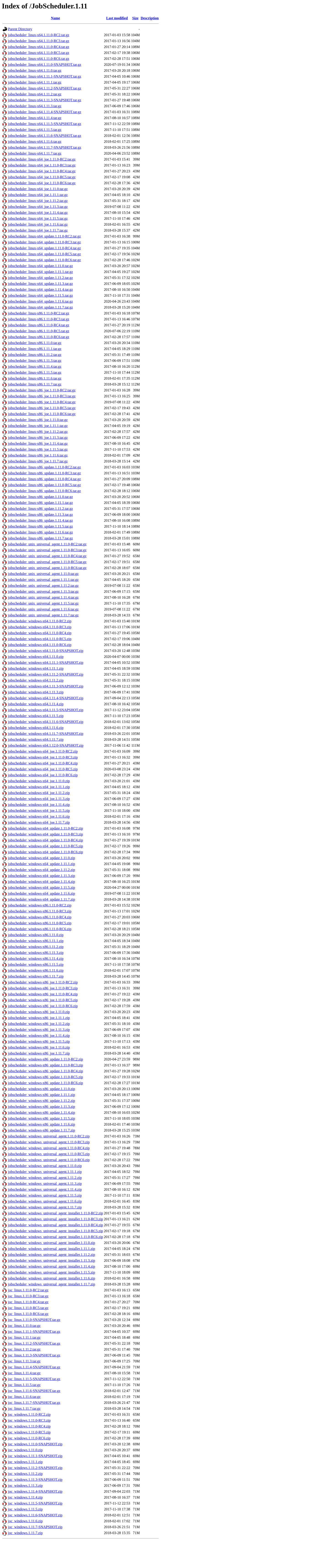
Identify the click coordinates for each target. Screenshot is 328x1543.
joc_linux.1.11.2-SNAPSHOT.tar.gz (34, 1343)
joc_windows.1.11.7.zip (25, 1533)
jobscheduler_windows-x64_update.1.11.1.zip (41, 864)
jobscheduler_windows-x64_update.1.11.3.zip (41, 876)
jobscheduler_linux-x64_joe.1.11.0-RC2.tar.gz (42, 159)
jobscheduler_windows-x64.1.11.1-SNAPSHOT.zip (45, 662)
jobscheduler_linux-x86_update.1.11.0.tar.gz (40, 497)
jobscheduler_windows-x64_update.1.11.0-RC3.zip (45, 834)
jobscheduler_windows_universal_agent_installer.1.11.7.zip (51, 1284)
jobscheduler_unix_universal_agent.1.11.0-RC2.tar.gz (47, 544)
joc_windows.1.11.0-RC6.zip (29, 1438)
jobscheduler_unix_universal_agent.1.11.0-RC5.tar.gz (47, 562)
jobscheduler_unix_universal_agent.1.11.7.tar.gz (43, 615)
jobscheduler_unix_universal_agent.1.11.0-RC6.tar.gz (47, 568)
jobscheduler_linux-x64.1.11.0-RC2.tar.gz (38, 35)
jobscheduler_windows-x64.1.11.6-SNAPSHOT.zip (45, 722)
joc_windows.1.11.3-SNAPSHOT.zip (35, 1480)
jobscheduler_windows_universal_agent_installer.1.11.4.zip (51, 1266)
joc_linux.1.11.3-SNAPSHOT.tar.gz (34, 1355)
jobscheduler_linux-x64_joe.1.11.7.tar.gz (38, 230)
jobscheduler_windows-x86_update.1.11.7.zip (41, 1130)
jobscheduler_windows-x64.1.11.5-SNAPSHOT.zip (45, 710)
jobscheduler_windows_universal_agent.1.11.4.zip (45, 1189)
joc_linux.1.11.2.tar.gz (24, 1349)
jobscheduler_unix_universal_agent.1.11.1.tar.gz (43, 580)
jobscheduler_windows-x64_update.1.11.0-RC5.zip (45, 846)
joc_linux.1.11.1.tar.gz (24, 1337)
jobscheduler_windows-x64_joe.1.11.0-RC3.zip (43, 757)
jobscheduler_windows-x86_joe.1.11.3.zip (39, 1030)
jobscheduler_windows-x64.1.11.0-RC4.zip (39, 633)
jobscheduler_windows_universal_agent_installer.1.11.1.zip (51, 1249)
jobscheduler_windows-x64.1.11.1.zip (36, 668)
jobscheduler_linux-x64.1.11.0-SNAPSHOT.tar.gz (44, 64)
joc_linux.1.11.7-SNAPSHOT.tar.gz (34, 1403)
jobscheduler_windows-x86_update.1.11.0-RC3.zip (45, 1065)
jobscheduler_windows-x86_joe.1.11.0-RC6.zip (43, 1006)
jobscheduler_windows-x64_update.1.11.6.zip (41, 893)
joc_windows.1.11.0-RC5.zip (29, 1432)
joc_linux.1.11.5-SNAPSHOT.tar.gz (34, 1379)
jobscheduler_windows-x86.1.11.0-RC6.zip (39, 929)
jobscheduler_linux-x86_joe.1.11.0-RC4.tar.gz (42, 402)
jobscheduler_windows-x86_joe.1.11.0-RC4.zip (43, 994)
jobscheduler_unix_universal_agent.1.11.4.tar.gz (43, 597)
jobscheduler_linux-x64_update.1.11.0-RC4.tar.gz (44, 248)
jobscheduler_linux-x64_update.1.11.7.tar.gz (40, 307)
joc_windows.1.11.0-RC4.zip (29, 1426)
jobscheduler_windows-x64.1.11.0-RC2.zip (39, 621)
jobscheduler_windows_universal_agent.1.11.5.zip (45, 1195)
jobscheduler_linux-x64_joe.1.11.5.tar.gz (38, 218)
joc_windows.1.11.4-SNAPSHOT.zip (35, 1491)
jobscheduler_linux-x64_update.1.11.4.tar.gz (40, 289)
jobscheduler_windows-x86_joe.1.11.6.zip (39, 1047)
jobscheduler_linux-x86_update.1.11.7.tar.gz (40, 538)
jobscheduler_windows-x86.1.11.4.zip (36, 959)
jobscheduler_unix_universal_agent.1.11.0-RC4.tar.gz (47, 556)
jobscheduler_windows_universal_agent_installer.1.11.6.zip (51, 1278)
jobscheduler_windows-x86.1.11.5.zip (36, 964)
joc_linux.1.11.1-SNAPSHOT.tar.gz (34, 1332)
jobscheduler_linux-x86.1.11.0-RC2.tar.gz (38, 313)
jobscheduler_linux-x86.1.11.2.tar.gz (34, 355)
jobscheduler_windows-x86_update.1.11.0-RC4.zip (45, 1071)
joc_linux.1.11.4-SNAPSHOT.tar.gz (34, 1367)
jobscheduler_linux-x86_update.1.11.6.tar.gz (40, 532)
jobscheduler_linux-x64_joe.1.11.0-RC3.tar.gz (42, 165)
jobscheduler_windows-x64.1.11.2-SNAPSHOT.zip (45, 674)
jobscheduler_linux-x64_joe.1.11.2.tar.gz (38, 201)
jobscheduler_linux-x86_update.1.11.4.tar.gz (40, 520)
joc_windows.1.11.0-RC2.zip (29, 1414)
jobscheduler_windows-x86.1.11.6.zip (36, 970)
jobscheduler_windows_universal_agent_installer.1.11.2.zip (51, 1255)
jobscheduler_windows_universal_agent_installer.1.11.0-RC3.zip (55, 1219)
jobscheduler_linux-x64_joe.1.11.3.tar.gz (38, 207)
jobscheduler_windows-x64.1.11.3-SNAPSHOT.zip (45, 686)
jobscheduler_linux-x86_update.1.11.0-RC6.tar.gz (44, 491)
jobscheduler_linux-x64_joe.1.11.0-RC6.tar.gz (42, 183)
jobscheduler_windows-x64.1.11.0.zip (36, 657)
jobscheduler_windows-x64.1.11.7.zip (36, 739)
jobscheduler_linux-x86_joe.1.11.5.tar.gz (38, 449)
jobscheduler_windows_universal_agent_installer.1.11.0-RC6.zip (55, 1237)
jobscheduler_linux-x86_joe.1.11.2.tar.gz (38, 432)
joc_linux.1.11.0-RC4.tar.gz (28, 1302)
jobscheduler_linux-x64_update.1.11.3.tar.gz (40, 284)
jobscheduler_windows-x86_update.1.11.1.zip (41, 1095)
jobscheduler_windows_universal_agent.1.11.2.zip (45, 1178)
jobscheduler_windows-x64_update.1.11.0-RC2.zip (45, 828)
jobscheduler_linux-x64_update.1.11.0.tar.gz (40, 266)
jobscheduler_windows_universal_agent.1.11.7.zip (45, 1207)
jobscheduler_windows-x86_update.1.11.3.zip (41, 1107)
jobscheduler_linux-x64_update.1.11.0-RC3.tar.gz (44, 242)
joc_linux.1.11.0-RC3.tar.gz (28, 1296)
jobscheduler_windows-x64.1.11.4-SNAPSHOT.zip (45, 698)
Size (135, 18)
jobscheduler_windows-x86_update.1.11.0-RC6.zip (45, 1083)
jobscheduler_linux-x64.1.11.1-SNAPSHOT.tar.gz (44, 76)
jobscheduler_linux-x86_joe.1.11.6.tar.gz (38, 455)
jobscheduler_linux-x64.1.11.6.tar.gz (34, 141)
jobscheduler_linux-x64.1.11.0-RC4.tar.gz (38, 47)
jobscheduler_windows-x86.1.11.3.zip (36, 953)
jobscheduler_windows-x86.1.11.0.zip (36, 935)
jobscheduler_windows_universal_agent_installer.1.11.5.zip (51, 1272)
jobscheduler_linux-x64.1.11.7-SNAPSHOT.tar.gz (44, 147)
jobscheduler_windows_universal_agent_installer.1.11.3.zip (51, 1260)
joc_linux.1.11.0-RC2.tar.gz (28, 1290)
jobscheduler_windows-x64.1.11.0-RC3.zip (39, 627)
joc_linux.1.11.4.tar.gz (24, 1373)
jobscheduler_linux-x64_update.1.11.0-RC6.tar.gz (44, 260)
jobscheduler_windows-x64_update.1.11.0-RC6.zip (45, 852)
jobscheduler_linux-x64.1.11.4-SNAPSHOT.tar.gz (44, 112)
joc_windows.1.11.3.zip (25, 1485)
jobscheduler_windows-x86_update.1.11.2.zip (41, 1101)
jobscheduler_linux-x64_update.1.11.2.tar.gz (40, 278)
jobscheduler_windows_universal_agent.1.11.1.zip (45, 1172)
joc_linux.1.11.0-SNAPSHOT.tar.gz (34, 1320)
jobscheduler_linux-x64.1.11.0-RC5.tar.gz (38, 53)
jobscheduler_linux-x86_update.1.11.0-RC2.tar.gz (44, 467)
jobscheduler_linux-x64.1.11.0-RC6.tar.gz (38, 59)
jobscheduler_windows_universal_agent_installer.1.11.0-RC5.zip (55, 1231)
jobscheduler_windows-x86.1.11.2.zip (36, 947)
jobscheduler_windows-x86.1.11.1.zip (36, 941)
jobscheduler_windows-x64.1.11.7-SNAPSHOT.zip (45, 734)
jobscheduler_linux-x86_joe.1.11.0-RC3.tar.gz (42, 396)
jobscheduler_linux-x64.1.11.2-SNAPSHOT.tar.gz (44, 88)
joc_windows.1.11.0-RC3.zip (29, 1420)
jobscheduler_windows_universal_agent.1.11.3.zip (45, 1183)
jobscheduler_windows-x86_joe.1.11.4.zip (39, 1035)
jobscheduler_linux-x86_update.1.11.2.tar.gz (40, 509)
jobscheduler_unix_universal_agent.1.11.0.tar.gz (43, 574)
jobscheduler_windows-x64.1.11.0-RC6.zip (39, 645)
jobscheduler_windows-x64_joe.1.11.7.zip (39, 822)
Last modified (117, 18)
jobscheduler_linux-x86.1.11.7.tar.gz (34, 384)
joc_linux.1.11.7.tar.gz (24, 1408)
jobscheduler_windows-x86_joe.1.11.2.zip (39, 1024)
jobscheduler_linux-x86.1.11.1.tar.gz (34, 349)
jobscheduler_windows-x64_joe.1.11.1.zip (39, 787)
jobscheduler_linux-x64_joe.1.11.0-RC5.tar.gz (42, 177)
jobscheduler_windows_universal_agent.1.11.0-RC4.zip (49, 1148)
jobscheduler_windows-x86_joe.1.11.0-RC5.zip (43, 1000)
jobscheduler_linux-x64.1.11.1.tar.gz (34, 82)
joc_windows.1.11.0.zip (25, 1450)
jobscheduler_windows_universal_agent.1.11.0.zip (45, 1166)
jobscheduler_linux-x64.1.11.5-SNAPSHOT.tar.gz (44, 124)
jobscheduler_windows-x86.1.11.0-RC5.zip (39, 923)
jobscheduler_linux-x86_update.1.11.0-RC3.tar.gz (44, 473)
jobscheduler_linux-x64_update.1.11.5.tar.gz (40, 295)
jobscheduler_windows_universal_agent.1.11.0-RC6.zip (49, 1160)
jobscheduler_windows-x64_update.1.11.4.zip (41, 882)
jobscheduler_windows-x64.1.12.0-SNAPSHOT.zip (45, 745)
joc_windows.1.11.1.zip (25, 1462)
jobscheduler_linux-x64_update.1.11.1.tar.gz (40, 272)
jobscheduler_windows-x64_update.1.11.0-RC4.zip (45, 840)
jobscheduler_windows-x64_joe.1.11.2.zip (39, 793)
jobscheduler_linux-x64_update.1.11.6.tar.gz (40, 301)
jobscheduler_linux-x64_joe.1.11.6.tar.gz (38, 224)
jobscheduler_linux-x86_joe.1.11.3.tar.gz (38, 437)
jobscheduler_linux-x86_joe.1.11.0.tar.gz (38, 420)
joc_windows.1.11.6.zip (25, 1521)
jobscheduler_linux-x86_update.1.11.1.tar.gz (40, 503)
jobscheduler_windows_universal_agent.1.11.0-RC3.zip (49, 1142)
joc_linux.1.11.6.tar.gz (24, 1397)
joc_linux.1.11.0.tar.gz (24, 1326)
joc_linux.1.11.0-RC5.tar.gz (28, 1308)
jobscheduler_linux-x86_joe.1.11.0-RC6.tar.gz (42, 414)
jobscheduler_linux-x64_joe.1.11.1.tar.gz (38, 195)
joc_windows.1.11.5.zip (25, 1509)
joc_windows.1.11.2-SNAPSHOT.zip (35, 1468)
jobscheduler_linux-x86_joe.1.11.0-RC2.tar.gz (42, 390)
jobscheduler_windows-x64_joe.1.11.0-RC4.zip (43, 763)
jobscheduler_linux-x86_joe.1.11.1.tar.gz (38, 426)
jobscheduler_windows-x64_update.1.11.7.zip (41, 899)
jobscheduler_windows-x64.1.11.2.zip (36, 680)
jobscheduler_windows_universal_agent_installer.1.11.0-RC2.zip (55, 1213)
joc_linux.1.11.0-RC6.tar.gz (28, 1314)
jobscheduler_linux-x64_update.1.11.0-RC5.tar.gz (44, 254)
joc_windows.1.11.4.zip (25, 1497)
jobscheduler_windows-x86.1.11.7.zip (36, 976)
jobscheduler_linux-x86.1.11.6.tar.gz (34, 378)
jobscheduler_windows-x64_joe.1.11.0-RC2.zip (43, 751)
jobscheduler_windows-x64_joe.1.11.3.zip (39, 799)
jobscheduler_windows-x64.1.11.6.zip (36, 728)
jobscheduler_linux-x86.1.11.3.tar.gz (34, 361)
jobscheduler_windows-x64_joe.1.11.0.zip (39, 781)
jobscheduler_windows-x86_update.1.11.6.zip (41, 1124)
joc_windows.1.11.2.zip (25, 1474)
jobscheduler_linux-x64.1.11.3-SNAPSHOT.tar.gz (44, 100)
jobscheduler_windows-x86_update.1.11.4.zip (41, 1112)
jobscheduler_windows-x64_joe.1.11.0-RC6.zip (43, 775)
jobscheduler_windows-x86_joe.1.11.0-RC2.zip (43, 982)
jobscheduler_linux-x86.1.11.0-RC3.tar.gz (38, 319)
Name (55, 18)
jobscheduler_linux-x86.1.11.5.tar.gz (34, 372)
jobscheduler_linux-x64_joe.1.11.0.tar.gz (38, 189)
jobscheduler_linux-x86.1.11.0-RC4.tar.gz (38, 325)
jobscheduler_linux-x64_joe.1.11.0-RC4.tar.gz (42, 171)
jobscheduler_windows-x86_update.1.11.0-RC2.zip (45, 1059)
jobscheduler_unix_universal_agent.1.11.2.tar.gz (43, 586)
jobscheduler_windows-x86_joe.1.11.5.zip (39, 1041)
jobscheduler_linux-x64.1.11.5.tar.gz (34, 130)
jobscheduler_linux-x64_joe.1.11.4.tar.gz (38, 213)
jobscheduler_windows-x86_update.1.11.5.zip (41, 1118)
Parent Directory (20, 29)
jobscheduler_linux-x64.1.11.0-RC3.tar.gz (38, 41)
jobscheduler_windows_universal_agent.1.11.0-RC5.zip (49, 1154)
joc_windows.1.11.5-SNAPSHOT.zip (35, 1503)
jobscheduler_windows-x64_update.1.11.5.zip (41, 887)
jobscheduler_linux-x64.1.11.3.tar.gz (34, 106)
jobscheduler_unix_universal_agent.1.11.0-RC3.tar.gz (47, 550)
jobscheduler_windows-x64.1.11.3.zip (36, 692)
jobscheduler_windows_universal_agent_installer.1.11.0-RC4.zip (55, 1225)
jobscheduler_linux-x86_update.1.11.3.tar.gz (40, 514)
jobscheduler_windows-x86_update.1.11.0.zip (41, 1089)
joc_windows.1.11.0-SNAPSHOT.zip (35, 1444)
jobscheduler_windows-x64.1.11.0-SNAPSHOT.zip (45, 651)
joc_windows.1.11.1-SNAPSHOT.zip (35, 1456)
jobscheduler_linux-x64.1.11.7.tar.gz (34, 153)
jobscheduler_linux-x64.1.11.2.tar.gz (34, 94)
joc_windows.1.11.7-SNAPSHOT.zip (35, 1527)
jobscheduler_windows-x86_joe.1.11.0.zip (39, 1012)
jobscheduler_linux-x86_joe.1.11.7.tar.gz (38, 461)
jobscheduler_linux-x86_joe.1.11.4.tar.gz (38, 443)
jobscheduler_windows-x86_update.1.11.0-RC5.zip (45, 1077)
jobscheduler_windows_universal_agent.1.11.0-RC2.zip (49, 1136)
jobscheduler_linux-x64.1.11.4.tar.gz (34, 118)
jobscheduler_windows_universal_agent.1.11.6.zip (45, 1201)
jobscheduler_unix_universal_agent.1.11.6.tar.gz (43, 609)
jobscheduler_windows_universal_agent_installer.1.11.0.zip (51, 1243)
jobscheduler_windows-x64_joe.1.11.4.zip (39, 805)
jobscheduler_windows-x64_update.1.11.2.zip (41, 870)
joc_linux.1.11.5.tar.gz (24, 1385)
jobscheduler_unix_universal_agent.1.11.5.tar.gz (43, 603)
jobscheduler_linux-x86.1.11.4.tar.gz (34, 366)
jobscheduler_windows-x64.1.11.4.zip (36, 704)
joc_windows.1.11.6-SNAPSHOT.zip (35, 1515)
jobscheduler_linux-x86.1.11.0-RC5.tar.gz (38, 331)
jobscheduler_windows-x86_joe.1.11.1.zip (39, 1018)
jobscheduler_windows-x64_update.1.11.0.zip (41, 858)
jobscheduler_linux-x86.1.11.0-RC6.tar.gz (38, 337)
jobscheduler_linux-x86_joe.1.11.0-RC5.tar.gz (42, 408)
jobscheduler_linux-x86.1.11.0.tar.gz (34, 343)
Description (150, 18)
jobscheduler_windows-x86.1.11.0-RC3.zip (39, 911)
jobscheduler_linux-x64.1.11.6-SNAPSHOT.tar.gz (44, 136)
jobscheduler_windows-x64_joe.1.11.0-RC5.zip (43, 769)
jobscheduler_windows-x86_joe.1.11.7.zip (39, 1053)
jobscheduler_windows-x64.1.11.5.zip (36, 716)
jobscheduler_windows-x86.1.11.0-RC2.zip (39, 905)
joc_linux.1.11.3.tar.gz (24, 1361)
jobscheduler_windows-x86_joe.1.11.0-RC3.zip (43, 988)
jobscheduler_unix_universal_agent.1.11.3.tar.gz (43, 591)
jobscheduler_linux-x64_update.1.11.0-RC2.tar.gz (44, 236)
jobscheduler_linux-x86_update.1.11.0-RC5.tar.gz (44, 485)
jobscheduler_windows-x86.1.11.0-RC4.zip (39, 917)
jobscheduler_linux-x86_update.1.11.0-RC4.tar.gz (44, 479)
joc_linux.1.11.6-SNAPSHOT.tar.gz (34, 1391)
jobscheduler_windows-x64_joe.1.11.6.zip (39, 816)
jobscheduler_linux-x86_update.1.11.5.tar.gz (40, 526)
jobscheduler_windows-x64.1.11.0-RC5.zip (39, 639)
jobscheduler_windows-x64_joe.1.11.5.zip (39, 810)
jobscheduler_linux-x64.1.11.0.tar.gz (34, 70)
